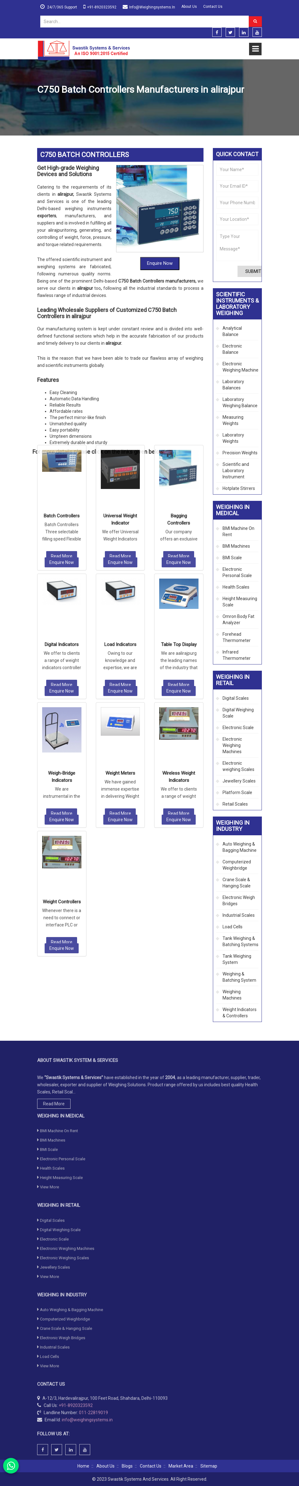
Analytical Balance (232, 331)
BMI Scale (232, 557)
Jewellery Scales (239, 780)
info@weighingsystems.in (152, 7)
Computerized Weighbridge (237, 865)
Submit (253, 271)
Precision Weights (240, 452)
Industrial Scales (239, 915)
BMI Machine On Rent (238, 531)
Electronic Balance (232, 349)
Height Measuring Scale (240, 601)
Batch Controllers (62, 387)
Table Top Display (179, 516)
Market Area (181, 1466)
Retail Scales (235, 804)
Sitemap (208, 1466)
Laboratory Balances (233, 384)
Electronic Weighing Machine (240, 367)
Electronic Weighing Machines (232, 745)
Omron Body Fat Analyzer (238, 619)
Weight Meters (120, 645)
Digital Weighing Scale (238, 712)
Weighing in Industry (76, 104)
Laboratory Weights (233, 438)
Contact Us (213, 6)
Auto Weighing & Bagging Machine (240, 847)
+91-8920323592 (101, 7)
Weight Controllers (62, 773)
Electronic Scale (238, 727)
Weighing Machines (232, 994)
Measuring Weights (233, 420)
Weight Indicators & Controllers (130, 104)
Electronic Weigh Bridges (239, 900)
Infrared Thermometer (237, 655)
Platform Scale (237, 792)
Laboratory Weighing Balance (240, 402)
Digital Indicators (62, 516)
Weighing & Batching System (239, 977)
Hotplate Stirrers (239, 488)
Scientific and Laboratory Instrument (236, 470)
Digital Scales (236, 698)
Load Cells (233, 926)
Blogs (127, 1466)
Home (43, 104)
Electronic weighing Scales (238, 766)
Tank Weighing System (237, 959)
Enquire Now (160, 235)
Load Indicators (120, 516)
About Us (189, 6)
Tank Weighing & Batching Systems (240, 941)
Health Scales (236, 587)
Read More (61, 427)
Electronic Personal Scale (237, 572)
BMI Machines (236, 546)
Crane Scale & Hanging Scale (237, 882)
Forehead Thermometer (237, 637)
